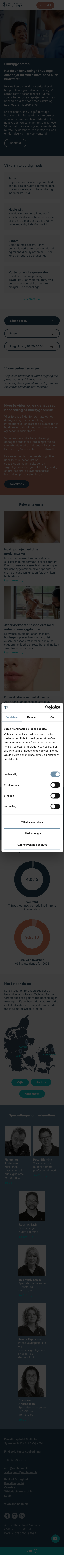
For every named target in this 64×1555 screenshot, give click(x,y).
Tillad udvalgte (32, 833)
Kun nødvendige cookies (32, 844)
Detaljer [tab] (32, 716)
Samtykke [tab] (11, 716)
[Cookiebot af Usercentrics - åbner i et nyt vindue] (45, 707)
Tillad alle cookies (32, 822)
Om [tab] (52, 716)
